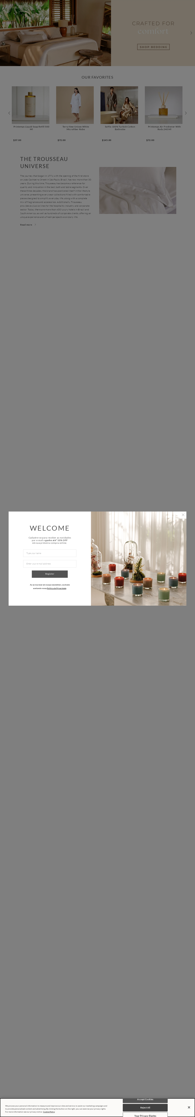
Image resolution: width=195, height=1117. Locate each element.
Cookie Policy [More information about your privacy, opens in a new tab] (49, 1112)
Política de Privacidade (56, 588)
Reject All (145, 1107)
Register (49, 573)
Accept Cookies (145, 1099)
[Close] (189, 1107)
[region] (97, 1107)
